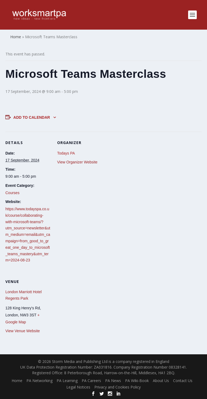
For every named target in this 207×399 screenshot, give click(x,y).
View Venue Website (22, 331)
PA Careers (91, 380)
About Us (161, 380)
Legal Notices (78, 387)
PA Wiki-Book (137, 380)
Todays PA (66, 153)
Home (17, 380)
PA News (113, 380)
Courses (12, 193)
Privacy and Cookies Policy (117, 387)
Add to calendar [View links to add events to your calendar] (31, 117)
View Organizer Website (77, 162)
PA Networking (39, 380)
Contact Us (182, 380)
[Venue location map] (85, 307)
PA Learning (67, 380)
